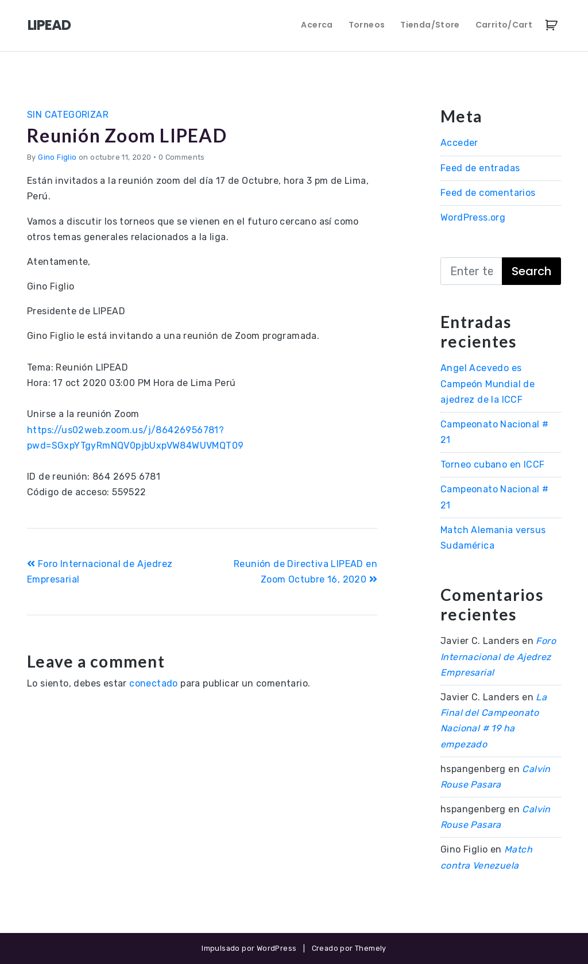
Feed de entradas (480, 168)
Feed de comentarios (488, 192)
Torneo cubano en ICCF (492, 464)
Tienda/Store (429, 24)
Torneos (367, 24)
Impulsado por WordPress (249, 948)
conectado (153, 683)
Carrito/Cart (503, 24)
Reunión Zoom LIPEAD (127, 135)
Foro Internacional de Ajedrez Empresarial (498, 656)
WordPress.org (472, 217)
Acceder (459, 142)
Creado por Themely (349, 948)
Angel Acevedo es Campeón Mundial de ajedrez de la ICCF (487, 383)
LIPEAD (49, 25)
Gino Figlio (57, 157)
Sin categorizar (68, 114)
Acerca (316, 24)
